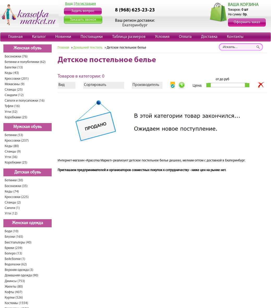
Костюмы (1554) (16, 303)
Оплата (185, 37)
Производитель (146, 85)
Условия (162, 37)
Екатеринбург (135, 25)
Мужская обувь (27, 127)
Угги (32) (11, 112)
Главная (15, 37)
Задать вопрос (82, 11)
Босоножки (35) (16, 186)
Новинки (63, 37)
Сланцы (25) (14, 89)
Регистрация (85, 3)
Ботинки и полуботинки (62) (25, 62)
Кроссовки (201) (17, 78)
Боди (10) (12, 231)
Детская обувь (27, 172)
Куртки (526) (14, 297)
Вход (69, 3)
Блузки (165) (14, 237)
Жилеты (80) (14, 286)
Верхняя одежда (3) (19, 270)
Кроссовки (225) (17, 197)
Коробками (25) (16, 117)
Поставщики (92, 37)
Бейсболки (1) (15, 259)
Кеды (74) (12, 191)
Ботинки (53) (14, 135)
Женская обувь (27, 48)
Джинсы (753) (15, 281)
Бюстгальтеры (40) (18, 242)
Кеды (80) (12, 146)
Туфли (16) (12, 106)
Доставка (209, 37)
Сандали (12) (14, 95)
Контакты (235, 37)
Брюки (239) (13, 248)
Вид (61, 85)
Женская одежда (27, 223)
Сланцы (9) (13, 151)
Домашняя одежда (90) (21, 275)
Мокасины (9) (15, 84)
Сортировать (95, 85)
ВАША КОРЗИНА (243, 5)
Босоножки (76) (16, 56)
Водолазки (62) (16, 264)
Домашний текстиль (88, 47)
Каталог (39, 37)
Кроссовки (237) (17, 140)
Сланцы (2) (13, 202)
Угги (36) (11, 157)
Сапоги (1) (12, 208)
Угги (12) (11, 213)
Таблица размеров (129, 37)
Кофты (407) (13, 292)
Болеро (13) (13, 253)
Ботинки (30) (14, 180)
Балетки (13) (14, 67)
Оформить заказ (247, 22)
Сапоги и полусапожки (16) (25, 100)
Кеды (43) (12, 73)
